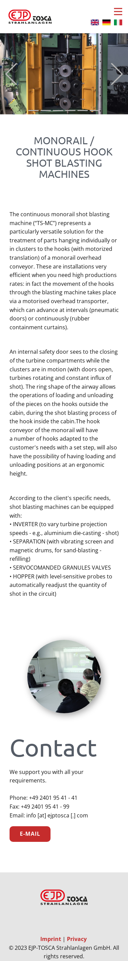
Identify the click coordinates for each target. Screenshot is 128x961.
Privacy (77, 939)
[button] (11, 74)
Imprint (51, 939)
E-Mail (30, 833)
